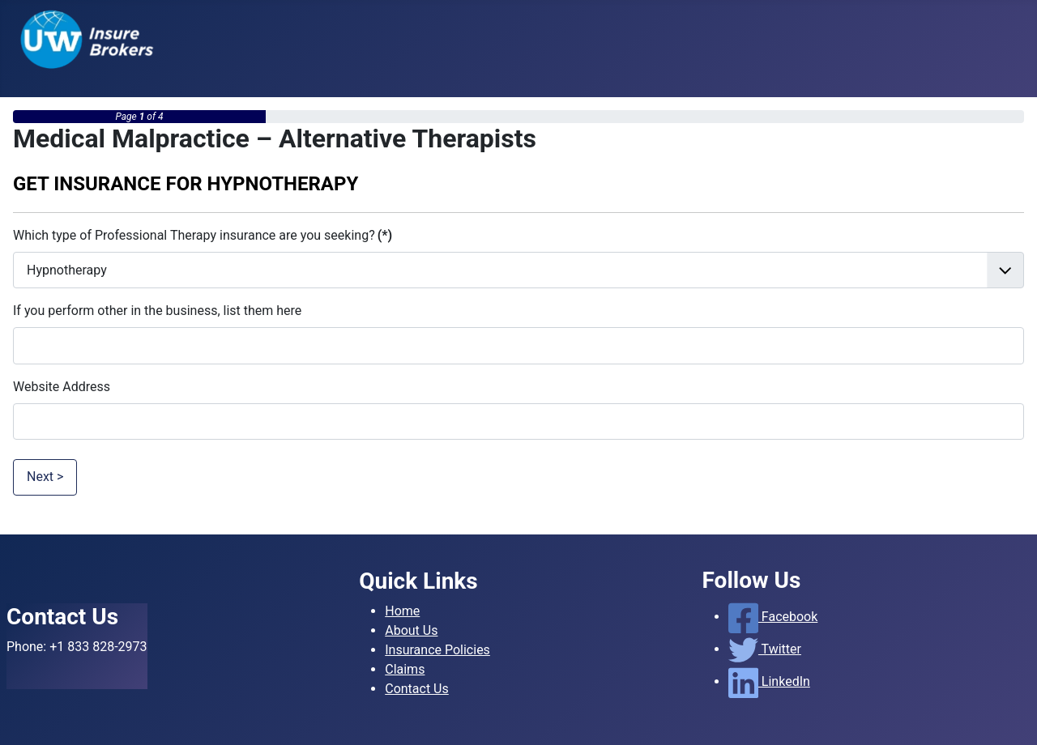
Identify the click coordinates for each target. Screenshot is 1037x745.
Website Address (61, 386)
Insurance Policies (437, 650)
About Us (411, 630)
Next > (45, 476)
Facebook (773, 616)
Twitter (764, 649)
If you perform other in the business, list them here (157, 310)
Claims (405, 669)
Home (402, 611)
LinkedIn (769, 681)
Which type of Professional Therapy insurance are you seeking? (202, 235)
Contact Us (417, 688)
